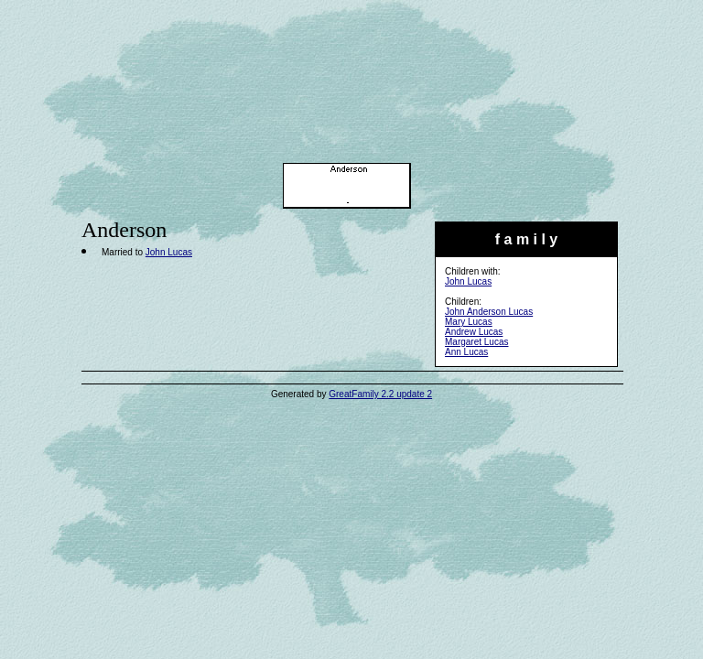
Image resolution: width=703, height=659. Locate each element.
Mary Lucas (468, 322)
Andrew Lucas (474, 332)
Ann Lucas (466, 352)
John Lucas (468, 281)
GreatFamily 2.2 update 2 (380, 394)
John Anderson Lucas (489, 312)
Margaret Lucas (476, 342)
